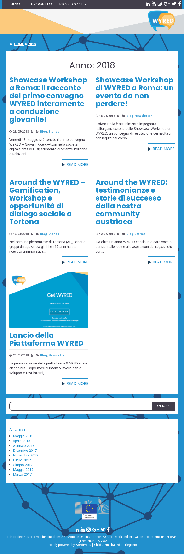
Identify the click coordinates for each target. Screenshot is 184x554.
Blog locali (73, 4)
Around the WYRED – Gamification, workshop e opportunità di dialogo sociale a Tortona (47, 202)
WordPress (83, 545)
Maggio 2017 (23, 469)
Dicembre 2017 (25, 450)
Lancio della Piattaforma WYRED (46, 339)
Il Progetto (39, 4)
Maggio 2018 (23, 436)
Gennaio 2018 (23, 445)
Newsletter (143, 116)
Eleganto (131, 545)
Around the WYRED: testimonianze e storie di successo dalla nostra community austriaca (131, 202)
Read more (77, 164)
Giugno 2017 (23, 464)
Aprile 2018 (21, 441)
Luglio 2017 (22, 460)
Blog (43, 131)
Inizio (14, 4)
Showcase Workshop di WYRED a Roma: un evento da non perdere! (135, 92)
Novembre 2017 (25, 455)
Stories (53, 131)
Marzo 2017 (22, 474)
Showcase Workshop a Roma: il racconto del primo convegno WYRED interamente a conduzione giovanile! (48, 100)
